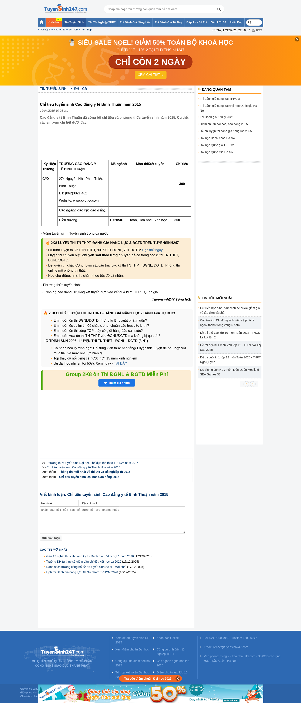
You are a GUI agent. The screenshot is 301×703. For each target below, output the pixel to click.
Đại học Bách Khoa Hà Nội (217, 138)
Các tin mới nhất (53, 549)
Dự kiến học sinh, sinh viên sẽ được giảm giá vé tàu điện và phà (230, 310)
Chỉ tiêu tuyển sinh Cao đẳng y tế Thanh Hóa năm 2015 (83, 467)
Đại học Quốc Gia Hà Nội (217, 152)
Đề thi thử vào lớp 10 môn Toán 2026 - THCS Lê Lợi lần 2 (230, 335)
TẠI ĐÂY (120, 363)
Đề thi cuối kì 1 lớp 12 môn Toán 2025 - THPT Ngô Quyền (230, 360)
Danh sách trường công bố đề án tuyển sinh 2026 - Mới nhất (86, 567)
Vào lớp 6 (45, 29)
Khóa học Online (168, 638)
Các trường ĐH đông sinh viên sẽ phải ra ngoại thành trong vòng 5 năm (227, 323)
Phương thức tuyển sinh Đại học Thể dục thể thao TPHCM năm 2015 (92, 463)
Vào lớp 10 (59, 29)
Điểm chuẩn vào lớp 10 (172, 672)
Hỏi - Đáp (86, 29)
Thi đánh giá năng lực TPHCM (220, 98)
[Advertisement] (117, 142)
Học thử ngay (152, 250)
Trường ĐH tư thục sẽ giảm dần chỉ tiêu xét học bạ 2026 (83, 561)
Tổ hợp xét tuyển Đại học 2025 (132, 675)
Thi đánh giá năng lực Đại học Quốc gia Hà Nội (228, 108)
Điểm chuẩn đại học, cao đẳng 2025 (224, 124)
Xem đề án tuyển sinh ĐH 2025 (133, 640)
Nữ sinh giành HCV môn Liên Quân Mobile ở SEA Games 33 (229, 372)
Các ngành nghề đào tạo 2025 (173, 663)
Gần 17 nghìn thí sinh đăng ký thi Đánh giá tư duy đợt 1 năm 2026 (90, 556)
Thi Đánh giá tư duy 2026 (217, 117)
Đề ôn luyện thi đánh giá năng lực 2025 (226, 131)
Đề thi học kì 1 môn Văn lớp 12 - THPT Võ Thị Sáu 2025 (230, 347)
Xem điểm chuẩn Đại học (132, 649)
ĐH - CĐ (73, 29)
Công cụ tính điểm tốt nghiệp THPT (171, 652)
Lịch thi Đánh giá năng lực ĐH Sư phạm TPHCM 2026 (82, 572)
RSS (259, 30)
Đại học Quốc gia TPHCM (217, 145)
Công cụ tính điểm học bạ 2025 (133, 663)
